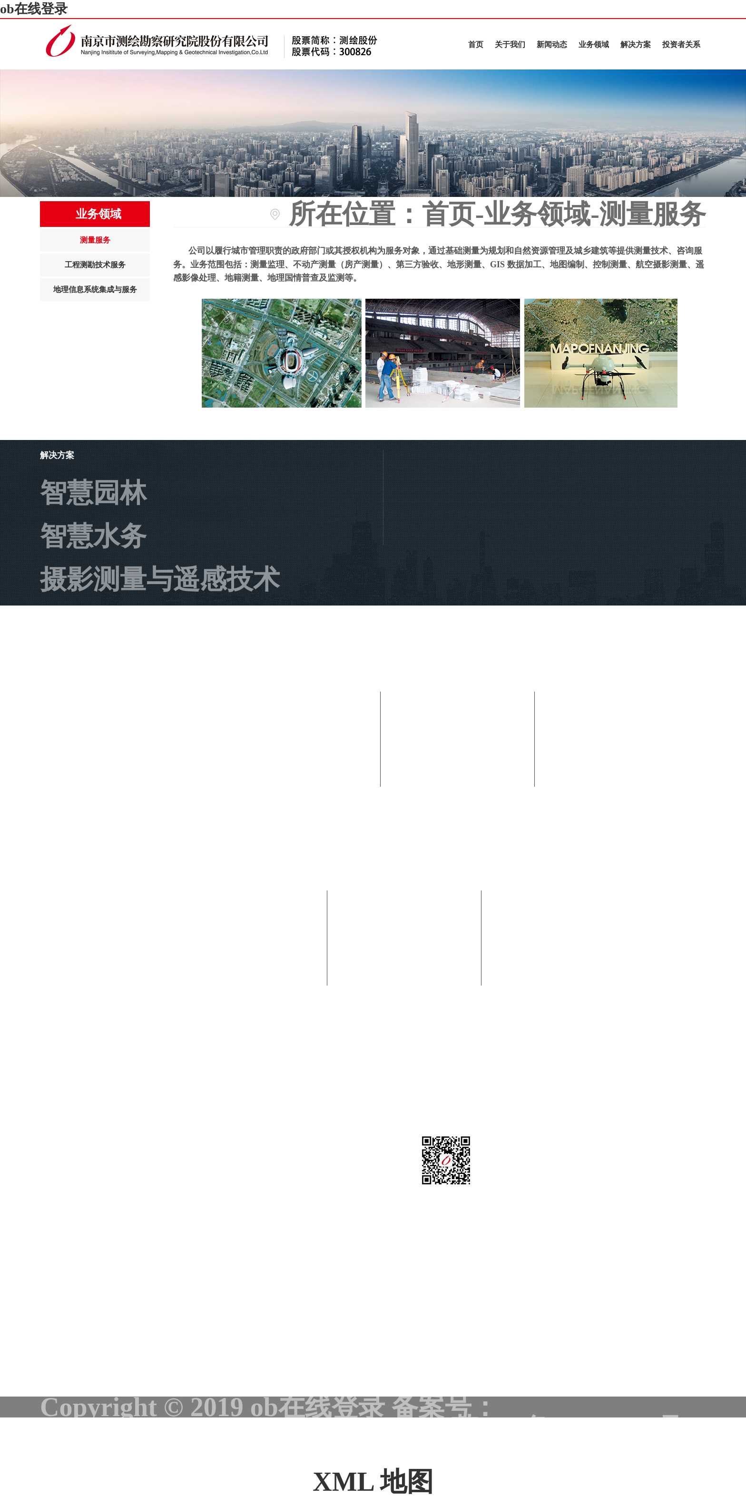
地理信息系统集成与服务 (95, 289)
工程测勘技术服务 (95, 265)
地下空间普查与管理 (160, 666)
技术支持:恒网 (621, 1448)
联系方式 (404, 1063)
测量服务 (95, 240)
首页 (475, 44)
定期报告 (117, 1020)
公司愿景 (404, 1020)
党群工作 (457, 821)
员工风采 (457, 865)
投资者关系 (681, 44)
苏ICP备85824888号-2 (579, 1427)
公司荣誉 (404, 977)
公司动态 (457, 735)
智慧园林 (93, 493)
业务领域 (594, 44)
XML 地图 (373, 1481)
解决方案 (635, 44)
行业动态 (457, 778)
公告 (90, 977)
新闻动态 (552, 44)
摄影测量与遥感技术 (160, 579)
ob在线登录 (34, 8)
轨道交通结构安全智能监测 (200, 622)
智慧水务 (93, 536)
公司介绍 (404, 933)
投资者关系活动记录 (184, 1150)
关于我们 (510, 44)
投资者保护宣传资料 (184, 1107)
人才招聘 (404, 1107)
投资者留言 (130, 1193)
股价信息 (117, 1063)
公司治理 (117, 933)
